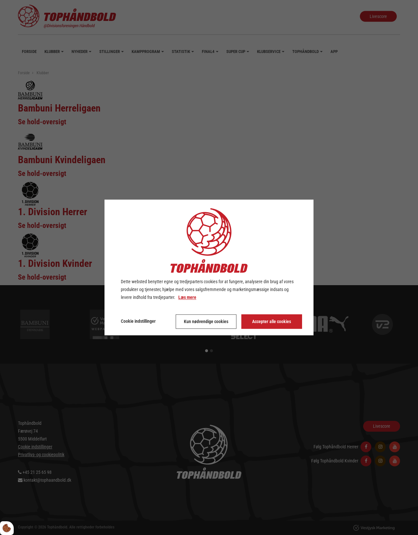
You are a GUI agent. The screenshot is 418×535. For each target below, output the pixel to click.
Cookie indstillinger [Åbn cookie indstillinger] (138, 321)
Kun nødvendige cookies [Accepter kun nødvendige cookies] (206, 321)
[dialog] (209, 267)
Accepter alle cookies (271, 321)
